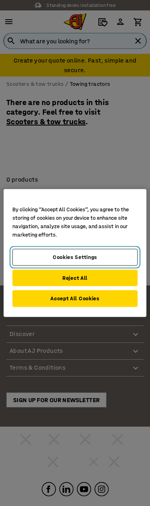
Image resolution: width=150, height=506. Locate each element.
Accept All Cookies (75, 298)
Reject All (75, 277)
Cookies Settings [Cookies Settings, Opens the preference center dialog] (75, 257)
